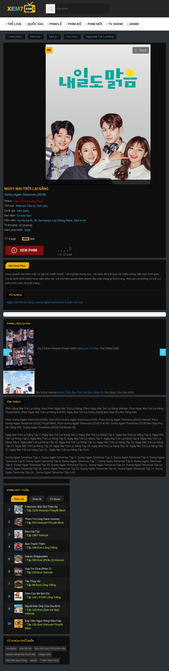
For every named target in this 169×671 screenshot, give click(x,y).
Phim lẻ (54, 24)
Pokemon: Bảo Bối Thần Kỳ (41, 506)
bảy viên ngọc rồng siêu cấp (50, 648)
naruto (33, 660)
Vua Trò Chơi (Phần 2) (38, 568)
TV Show (114, 24)
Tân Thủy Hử (33, 581)
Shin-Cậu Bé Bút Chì (37, 593)
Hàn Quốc (23, 210)
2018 (27, 230)
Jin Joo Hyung (42, 220)
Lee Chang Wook (62, 220)
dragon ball (45, 654)
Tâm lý (31, 206)
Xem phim (24, 250)
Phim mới (94, 24)
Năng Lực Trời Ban (88, 348)
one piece (11, 648)
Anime (133, 24)
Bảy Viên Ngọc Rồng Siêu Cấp (43, 620)
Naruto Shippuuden (36, 556)
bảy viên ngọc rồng (16, 660)
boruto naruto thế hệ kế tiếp (20, 654)
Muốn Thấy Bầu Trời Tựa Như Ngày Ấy (81, 392)
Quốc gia (34, 24)
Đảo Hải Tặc (32, 531)
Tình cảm (41, 206)
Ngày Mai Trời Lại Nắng (100, 36)
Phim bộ (73, 24)
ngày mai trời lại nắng (20, 302)
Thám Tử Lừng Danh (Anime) (42, 519)
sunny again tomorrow (49, 302)
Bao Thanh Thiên (35, 543)
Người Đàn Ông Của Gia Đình (42, 606)
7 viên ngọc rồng (49, 660)
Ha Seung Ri (24, 220)
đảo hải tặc (25, 648)
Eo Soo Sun (24, 215)
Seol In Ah (80, 220)
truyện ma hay (74, 302)
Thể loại (13, 24)
